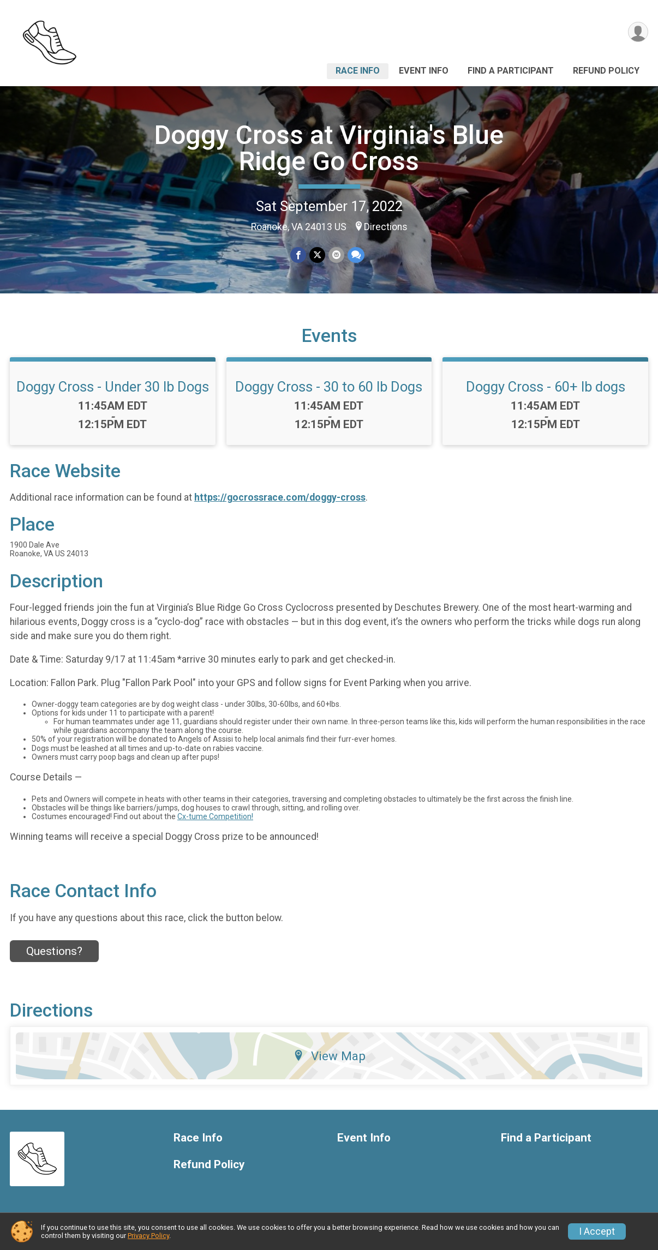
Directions (386, 226)
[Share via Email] (336, 255)
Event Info (423, 70)
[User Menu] (638, 32)
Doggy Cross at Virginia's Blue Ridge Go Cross (329, 148)
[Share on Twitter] (317, 255)
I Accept (597, 1231)
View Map (329, 1056)
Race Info (358, 70)
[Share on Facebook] (298, 255)
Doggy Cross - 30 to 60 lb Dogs (328, 386)
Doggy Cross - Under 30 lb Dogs (112, 386)
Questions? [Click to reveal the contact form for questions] (54, 951)
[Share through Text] (356, 255)
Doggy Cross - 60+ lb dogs (545, 386)
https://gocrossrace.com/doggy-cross (280, 497)
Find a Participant (511, 70)
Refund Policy (606, 70)
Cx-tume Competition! (215, 816)
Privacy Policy (148, 1235)
